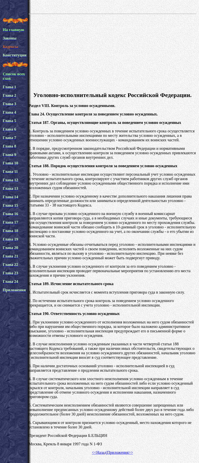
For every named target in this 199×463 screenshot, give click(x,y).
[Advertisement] (112, 52)
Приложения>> (120, 452)
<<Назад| (99, 452)
